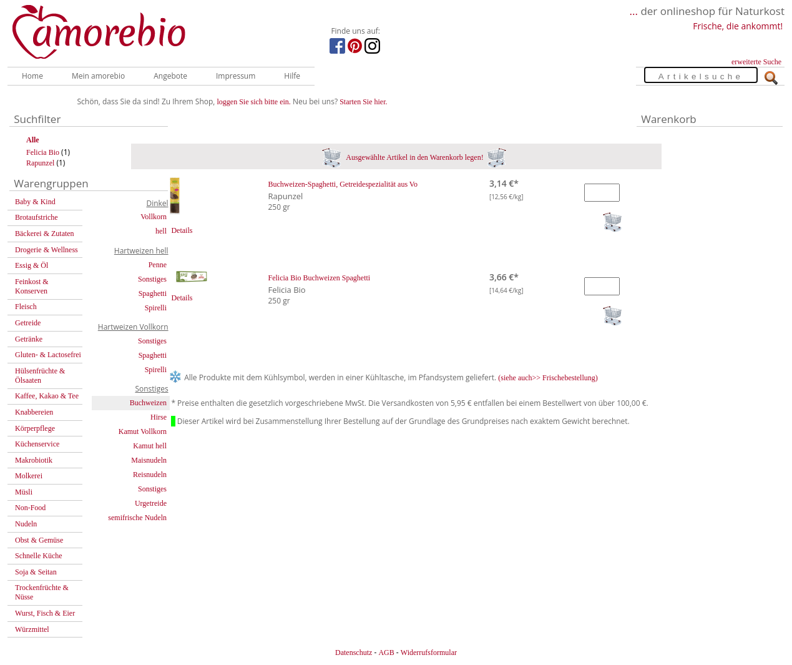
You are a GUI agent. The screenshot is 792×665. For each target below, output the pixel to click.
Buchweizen (148, 402)
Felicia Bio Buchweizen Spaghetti (319, 277)
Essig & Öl (31, 265)
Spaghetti (153, 293)
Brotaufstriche (36, 217)
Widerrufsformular (429, 652)
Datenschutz (353, 652)
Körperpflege (35, 428)
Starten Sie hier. (363, 101)
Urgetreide (151, 503)
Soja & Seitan (36, 572)
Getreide (28, 322)
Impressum (235, 76)
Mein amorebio (98, 76)
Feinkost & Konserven (32, 286)
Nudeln (26, 524)
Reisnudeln (150, 474)
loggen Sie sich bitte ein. (254, 101)
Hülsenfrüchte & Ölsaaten (40, 376)
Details (181, 230)
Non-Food (30, 507)
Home (32, 76)
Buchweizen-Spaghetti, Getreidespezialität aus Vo (343, 184)
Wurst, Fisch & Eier (45, 613)
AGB (386, 652)
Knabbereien (34, 412)
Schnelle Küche (38, 555)
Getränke (28, 339)
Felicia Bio (42, 152)
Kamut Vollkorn (143, 431)
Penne (158, 264)
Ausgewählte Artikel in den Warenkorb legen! (414, 157)
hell (161, 231)
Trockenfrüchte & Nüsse (42, 592)
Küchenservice (37, 444)
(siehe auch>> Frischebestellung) (548, 377)
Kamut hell (150, 445)
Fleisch (26, 306)
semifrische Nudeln (137, 517)
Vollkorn (153, 216)
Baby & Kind (35, 201)
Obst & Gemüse (39, 540)
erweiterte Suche (756, 61)
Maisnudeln (149, 460)
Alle (32, 139)
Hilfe (292, 76)
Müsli (23, 492)
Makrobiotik (33, 460)
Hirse (158, 417)
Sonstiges (152, 279)
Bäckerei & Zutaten (44, 233)
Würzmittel (32, 629)
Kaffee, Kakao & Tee (47, 396)
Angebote (170, 76)
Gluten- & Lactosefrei (48, 354)
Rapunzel (40, 163)
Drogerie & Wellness (46, 249)
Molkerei (28, 475)
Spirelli (156, 307)
